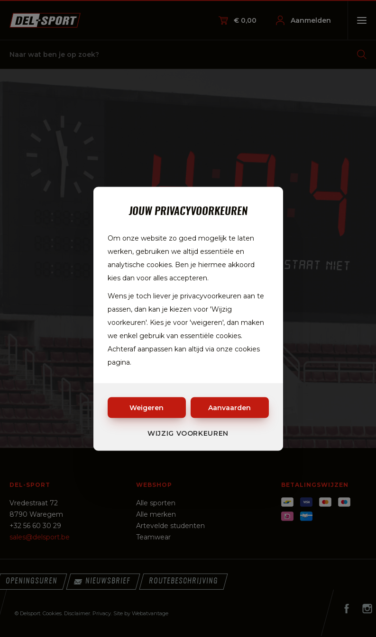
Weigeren (146, 407)
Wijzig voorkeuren (188, 433)
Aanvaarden (229, 407)
